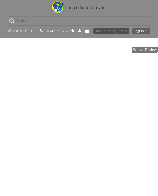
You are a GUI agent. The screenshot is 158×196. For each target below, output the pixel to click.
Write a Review (145, 49)
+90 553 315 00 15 (22, 31)
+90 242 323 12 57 (54, 31)
